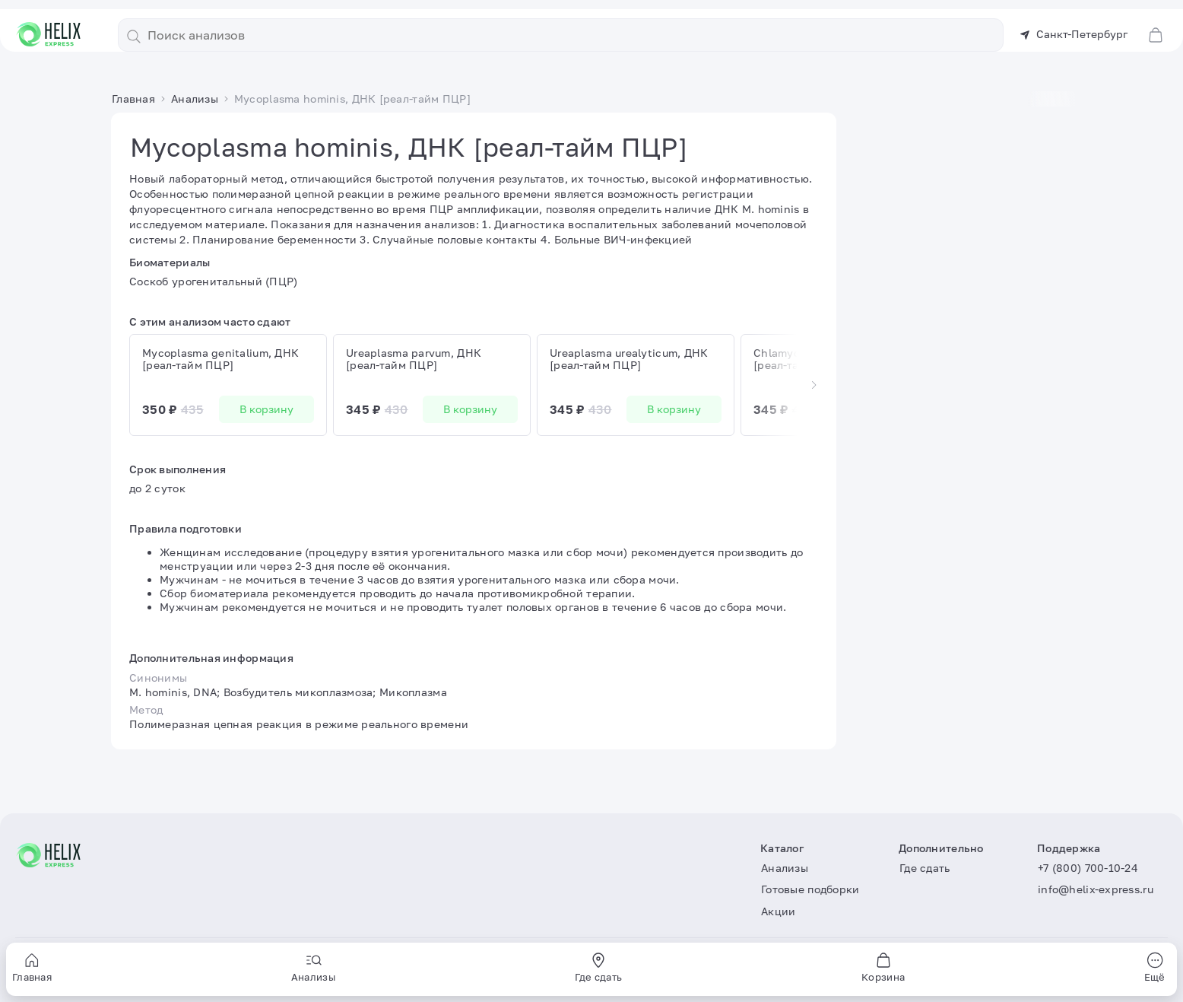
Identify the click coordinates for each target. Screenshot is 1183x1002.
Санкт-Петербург (1073, 24)
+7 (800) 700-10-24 (1088, 867)
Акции (642, 60)
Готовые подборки (528, 60)
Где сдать (718, 60)
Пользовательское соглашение (98, 971)
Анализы (431, 60)
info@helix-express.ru (1095, 889)
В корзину (266, 427)
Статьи (787, 60)
